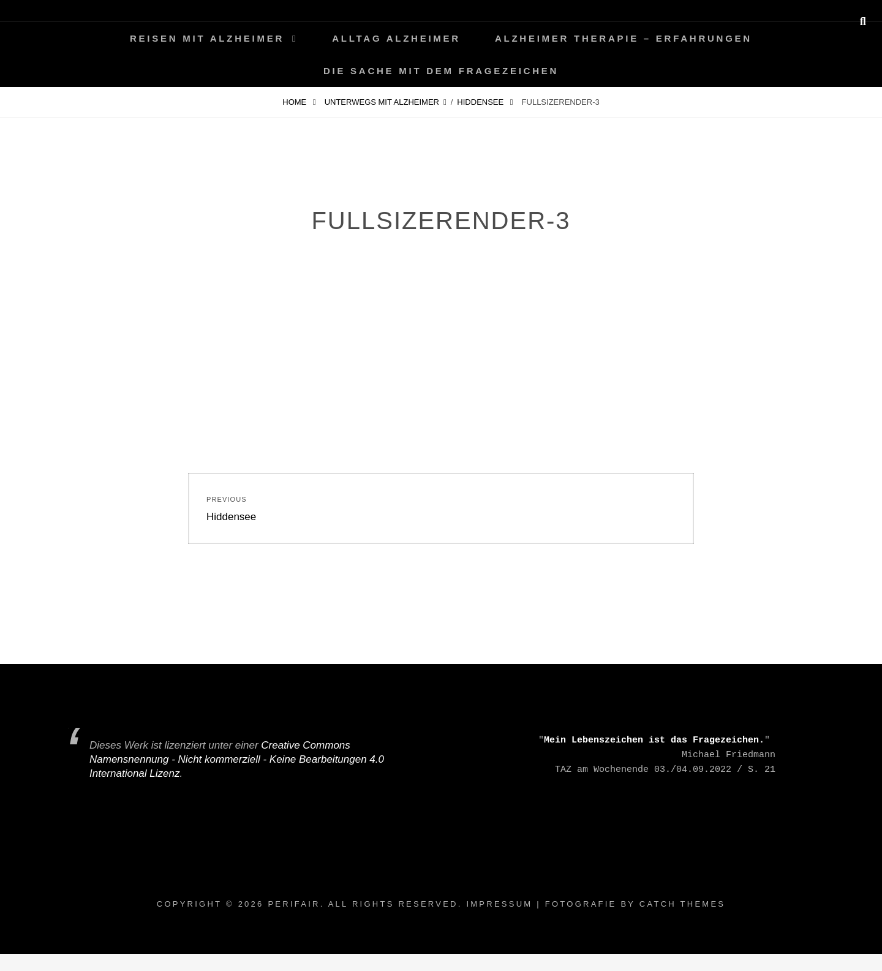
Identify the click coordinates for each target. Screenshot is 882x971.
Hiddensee (481, 102)
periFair (294, 904)
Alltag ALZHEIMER (396, 38)
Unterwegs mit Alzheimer (382, 102)
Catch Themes (682, 904)
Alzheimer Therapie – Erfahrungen (623, 38)
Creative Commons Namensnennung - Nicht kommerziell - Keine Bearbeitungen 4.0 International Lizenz (236, 759)
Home (295, 102)
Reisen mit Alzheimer (207, 38)
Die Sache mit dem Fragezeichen (441, 71)
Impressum (499, 904)
